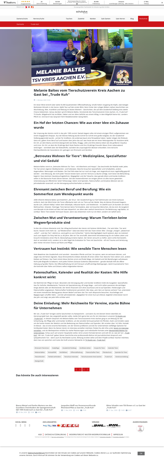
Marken (93, 19)
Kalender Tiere (113, 348)
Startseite (20, 24)
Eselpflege (55, 348)
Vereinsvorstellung (121, 357)
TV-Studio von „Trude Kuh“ (95, 340)
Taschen (69, 19)
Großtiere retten (85, 348)
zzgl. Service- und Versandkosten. (58, 437)
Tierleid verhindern (54, 357)
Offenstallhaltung (76, 352)
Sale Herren (120, 19)
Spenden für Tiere (121, 352)
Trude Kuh (35, 24)
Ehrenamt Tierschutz (42, 348)
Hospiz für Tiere (99, 348)
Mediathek (143, 19)
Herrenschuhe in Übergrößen (118, 437)
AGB (40, 434)
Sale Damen (105, 19)
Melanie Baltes (40, 352)
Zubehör (81, 19)
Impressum (118, 434)
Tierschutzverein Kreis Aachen (91, 357)
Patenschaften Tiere (92, 352)
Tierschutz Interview (71, 357)
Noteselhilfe (52, 352)
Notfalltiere (63, 352)
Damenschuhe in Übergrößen (105, 437)
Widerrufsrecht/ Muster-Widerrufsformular (89, 434)
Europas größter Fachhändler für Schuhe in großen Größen (91, 7)
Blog (132, 19)
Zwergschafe (39, 361)
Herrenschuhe (38, 19)
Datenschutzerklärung (55, 434)
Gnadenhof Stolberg (69, 348)
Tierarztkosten (40, 357)
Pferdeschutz (107, 352)
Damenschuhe (22, 19)
